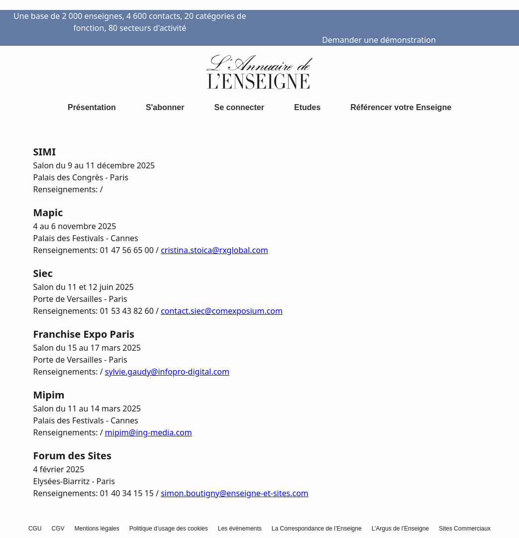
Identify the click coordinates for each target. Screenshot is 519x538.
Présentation (92, 107)
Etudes (307, 107)
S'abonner (165, 107)
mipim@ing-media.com (148, 432)
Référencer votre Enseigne (400, 107)
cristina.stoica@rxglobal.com (214, 250)
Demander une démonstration (379, 39)
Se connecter (239, 107)
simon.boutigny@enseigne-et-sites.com (235, 493)
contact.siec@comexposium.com (222, 310)
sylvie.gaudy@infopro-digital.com (167, 371)
